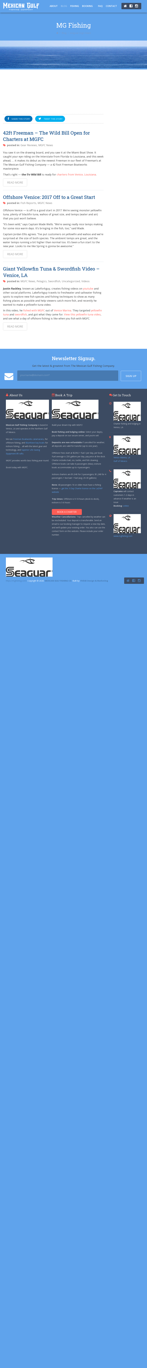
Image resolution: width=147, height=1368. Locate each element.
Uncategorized (71, 281)
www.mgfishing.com (123, 536)
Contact (111, 6)
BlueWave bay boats (35, 442)
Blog (64, 6)
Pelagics (42, 281)
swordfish (21, 314)
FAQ (100, 6)
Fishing (74, 6)
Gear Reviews (29, 145)
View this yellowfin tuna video (82, 314)
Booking (87, 6)
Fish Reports (28, 203)
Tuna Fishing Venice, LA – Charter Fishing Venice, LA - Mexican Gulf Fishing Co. (21, 6)
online (126, 505)
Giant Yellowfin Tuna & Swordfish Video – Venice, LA (51, 271)
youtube (88, 288)
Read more (15, 182)
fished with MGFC (34, 310)
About (54, 6)
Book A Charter (67, 511)
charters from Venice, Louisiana (76, 174)
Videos (85, 281)
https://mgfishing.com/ (16, 580)
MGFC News (45, 145)
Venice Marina (62, 310)
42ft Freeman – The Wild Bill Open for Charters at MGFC (46, 135)
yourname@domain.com (35, 375)
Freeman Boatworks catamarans (28, 439)
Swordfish (54, 281)
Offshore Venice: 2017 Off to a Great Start (49, 197)
